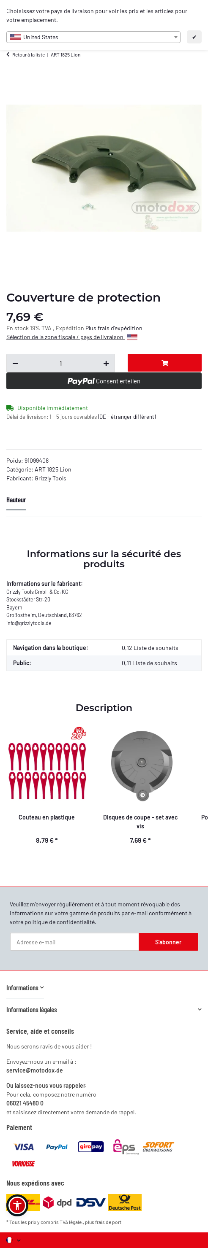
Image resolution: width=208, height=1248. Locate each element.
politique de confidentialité (60, 921)
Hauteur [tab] (16, 499)
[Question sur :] (60, 363)
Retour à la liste (28, 54)
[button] (25, 987)
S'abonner (168, 942)
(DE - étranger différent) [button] (127, 416)
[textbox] (93, 37)
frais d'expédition (120, 328)
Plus (91, 328)
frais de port (108, 1222)
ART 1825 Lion (53, 469)
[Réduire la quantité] (15, 363)
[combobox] (93, 37)
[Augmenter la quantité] (106, 363)
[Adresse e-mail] (74, 942)
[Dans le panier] (165, 363)
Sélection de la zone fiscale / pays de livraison (71, 336)
